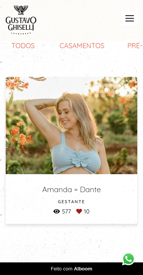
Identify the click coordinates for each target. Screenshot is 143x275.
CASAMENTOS (81, 45)
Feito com (71, 269)
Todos (23, 45)
